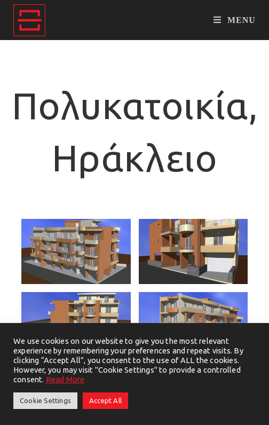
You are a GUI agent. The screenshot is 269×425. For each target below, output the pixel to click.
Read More (65, 379)
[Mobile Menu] (234, 20)
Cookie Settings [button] (45, 400)
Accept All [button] (105, 400)
